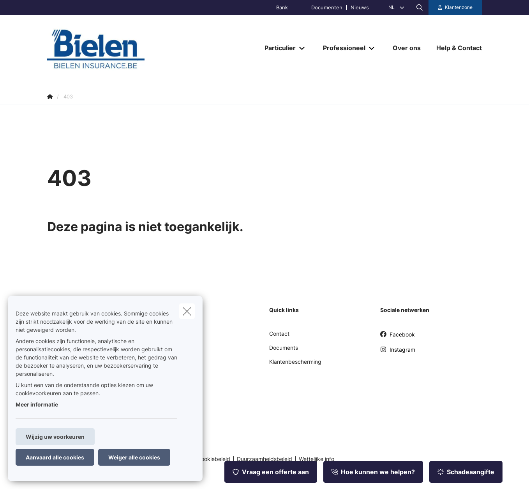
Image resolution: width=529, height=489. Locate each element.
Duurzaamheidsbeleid (264, 459)
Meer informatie (37, 404)
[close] (187, 311)
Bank (282, 7)
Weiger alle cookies (134, 457)
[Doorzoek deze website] (419, 7)
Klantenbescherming (295, 361)
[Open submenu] (302, 48)
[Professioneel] (341, 47)
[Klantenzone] (455, 7)
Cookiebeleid (213, 459)
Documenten (326, 7)
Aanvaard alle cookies (55, 457)
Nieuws (360, 7)
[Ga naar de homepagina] (125, 48)
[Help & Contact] (455, 47)
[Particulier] (277, 47)
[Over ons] (406, 47)
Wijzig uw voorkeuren (55, 436)
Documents (283, 347)
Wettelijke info (316, 459)
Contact (279, 333)
